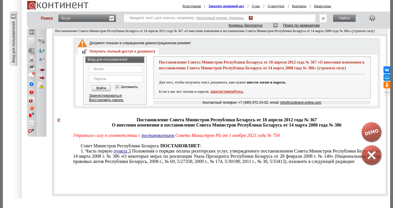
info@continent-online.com (300, 103)
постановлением (157, 135)
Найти (344, 18)
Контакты (299, 6)
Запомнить (129, 87)
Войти (101, 88)
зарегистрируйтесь (226, 92)
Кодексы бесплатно (246, 25)
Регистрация (192, 6)
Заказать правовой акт (226, 6)
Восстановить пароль (106, 100)
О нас (256, 6)
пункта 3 (122, 150)
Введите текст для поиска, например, (187, 18)
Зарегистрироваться (105, 96)
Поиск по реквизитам (301, 25)
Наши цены (322, 6)
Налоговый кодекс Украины (220, 18)
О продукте (276, 6)
